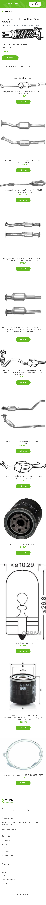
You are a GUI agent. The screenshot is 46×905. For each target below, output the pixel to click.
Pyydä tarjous (35, 4)
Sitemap (4, 883)
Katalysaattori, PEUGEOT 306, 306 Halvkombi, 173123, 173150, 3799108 (23, 161)
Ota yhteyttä (6, 872)
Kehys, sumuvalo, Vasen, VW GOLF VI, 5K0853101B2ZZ (23, 775)
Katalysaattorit (28, 44)
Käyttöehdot (6, 876)
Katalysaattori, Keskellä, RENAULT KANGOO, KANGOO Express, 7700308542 (23, 477)
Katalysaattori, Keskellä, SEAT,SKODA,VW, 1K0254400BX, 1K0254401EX (23, 93)
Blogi (3, 868)
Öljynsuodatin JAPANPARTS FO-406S (23, 545)
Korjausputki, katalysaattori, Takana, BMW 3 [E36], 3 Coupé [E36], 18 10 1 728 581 (23, 191)
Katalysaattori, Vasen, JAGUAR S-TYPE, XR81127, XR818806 (23, 442)
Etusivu (4, 25)
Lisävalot (5, 844)
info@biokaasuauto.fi (9, 829)
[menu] (42, 11)
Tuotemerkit (6, 852)
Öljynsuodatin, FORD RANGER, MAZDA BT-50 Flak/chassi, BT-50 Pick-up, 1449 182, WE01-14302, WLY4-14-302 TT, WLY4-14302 (23, 718)
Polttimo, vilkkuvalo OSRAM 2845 (23, 643)
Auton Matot (6, 840)
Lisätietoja (10, 58)
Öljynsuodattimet (17, 44)
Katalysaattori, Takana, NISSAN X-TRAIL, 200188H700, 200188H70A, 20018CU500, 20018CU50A (23, 260)
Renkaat (4, 848)
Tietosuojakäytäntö (8, 880)
